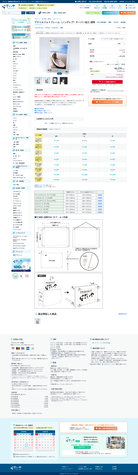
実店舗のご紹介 (99, 466)
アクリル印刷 (16, 194)
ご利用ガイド (64, 466)
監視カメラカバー (17, 213)
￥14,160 (56, 179)
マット (14, 75)
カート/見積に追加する (107, 82)
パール (14, 73)
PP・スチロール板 (18, 175)
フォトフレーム (17, 203)
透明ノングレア (17, 56)
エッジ (14, 78)
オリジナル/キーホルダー (19, 246)
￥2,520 (56, 147)
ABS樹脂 (15, 173)
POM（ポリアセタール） (19, 177)
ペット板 (15, 170)
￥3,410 (56, 153)
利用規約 (114, 466)
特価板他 (15, 111)
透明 (14, 46)
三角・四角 (16, 134)
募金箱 (14, 208)
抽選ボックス (16, 210)
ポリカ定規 (16, 227)
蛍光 (14, 80)
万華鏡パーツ (16, 217)
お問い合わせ (80, 1)
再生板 (14, 108)
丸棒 (14, 132)
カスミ (14, 82)
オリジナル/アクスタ (18, 243)
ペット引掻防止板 (17, 222)
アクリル (47, 27)
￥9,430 (56, 170)
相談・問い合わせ (127, 13)
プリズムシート (17, 85)
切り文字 (15, 196)
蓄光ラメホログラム (18, 101)
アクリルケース (17, 191)
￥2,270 (56, 140)
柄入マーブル (16, 99)
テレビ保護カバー (17, 220)
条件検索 (30, 13)
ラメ (14, 94)
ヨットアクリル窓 (17, 224)
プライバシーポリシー (67, 469)
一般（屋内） (16, 142)
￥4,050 (56, 159)
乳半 (14, 61)
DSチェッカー (16, 104)
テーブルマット (17, 201)
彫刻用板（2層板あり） (19, 92)
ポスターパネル (17, 206)
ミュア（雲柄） (17, 97)
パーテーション (17, 229)
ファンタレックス (17, 90)
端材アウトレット (17, 255)
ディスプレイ (55, 27)
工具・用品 (16, 184)
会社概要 (114, 469)
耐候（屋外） (16, 144)
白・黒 (14, 59)
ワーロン (15, 87)
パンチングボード (17, 160)
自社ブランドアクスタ (18, 248)
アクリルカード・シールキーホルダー (20, 236)
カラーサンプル (17, 106)
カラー (14, 68)
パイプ (14, 118)
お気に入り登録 (120, 28)
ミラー (14, 66)
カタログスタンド (17, 215)
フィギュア (16, 198)
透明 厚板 (15, 52)
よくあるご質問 (82, 466)
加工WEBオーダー (110, 13)
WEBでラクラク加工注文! (93, 13)
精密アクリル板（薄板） (19, 54)
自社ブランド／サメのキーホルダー (20, 240)
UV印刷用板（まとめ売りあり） (20, 48)
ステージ (15, 130)
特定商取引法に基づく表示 (85, 469)
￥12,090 (56, 174)
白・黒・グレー (17, 156)
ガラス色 (15, 71)
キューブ (15, 127)
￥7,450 (56, 165)
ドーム (14, 120)
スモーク (15, 64)
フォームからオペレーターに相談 (107, 102)
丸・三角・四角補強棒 (19, 163)
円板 (14, 125)
